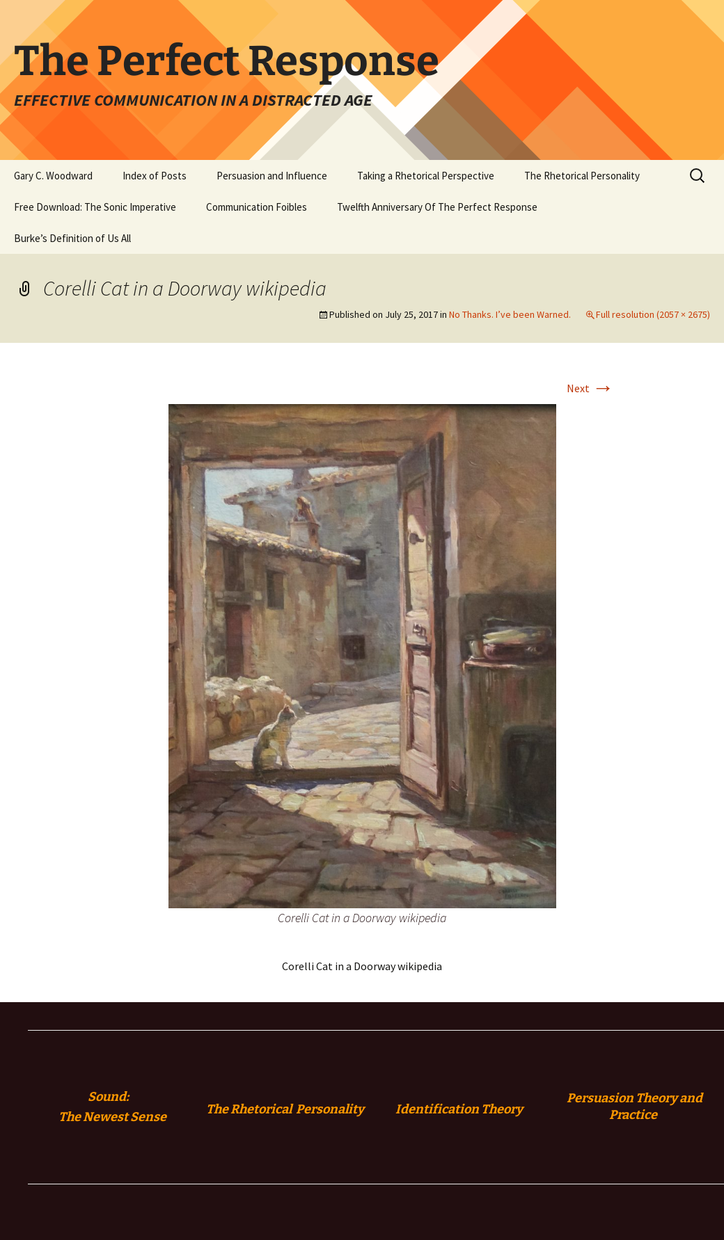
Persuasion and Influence (272, 175)
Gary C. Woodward (53, 175)
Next (590, 388)
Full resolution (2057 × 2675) (653, 314)
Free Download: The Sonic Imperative (95, 207)
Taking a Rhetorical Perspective (425, 175)
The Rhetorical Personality (582, 175)
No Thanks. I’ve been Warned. (510, 314)
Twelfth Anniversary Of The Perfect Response (437, 207)
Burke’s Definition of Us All (72, 238)
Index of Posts (155, 175)
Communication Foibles (256, 207)
